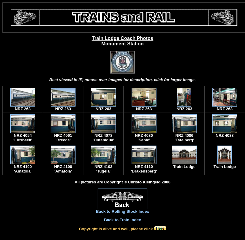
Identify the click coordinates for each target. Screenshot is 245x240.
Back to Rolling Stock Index (122, 211)
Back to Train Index (122, 220)
